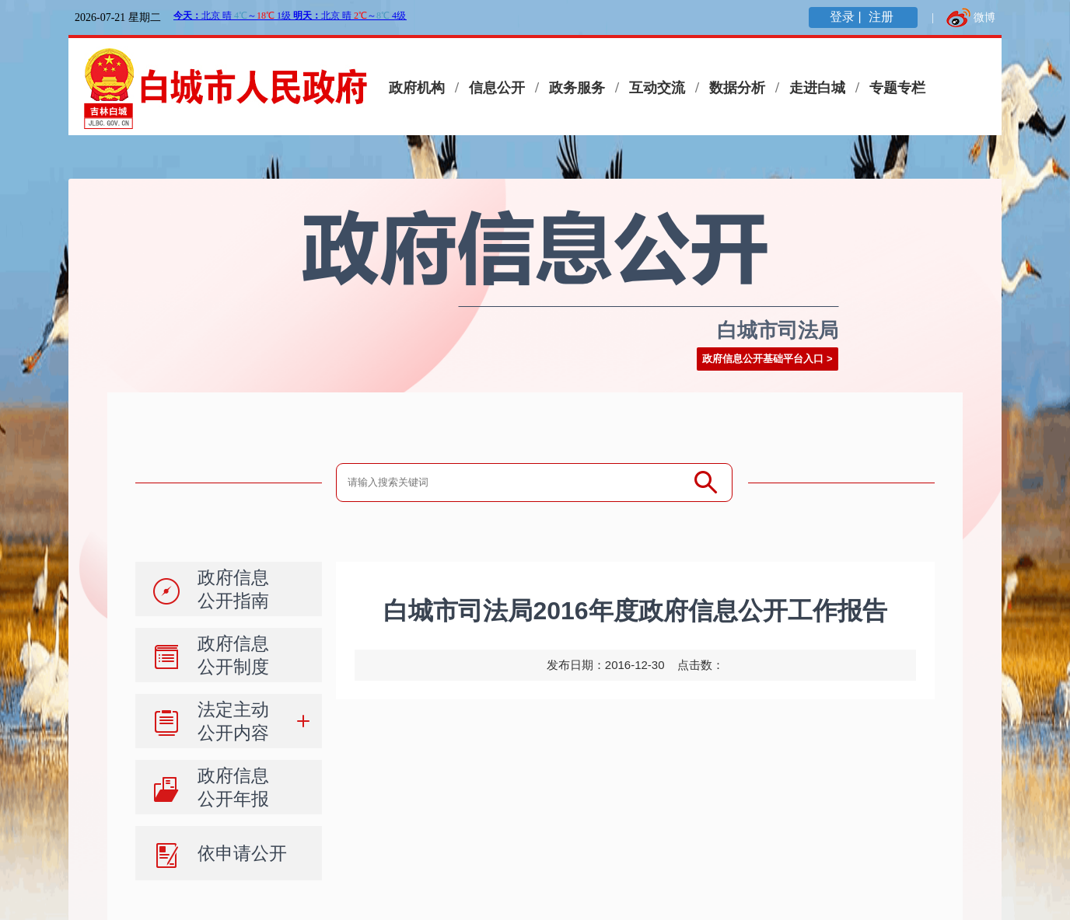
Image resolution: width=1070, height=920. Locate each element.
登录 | (847, 16)
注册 (883, 16)
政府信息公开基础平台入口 (762, 358)
